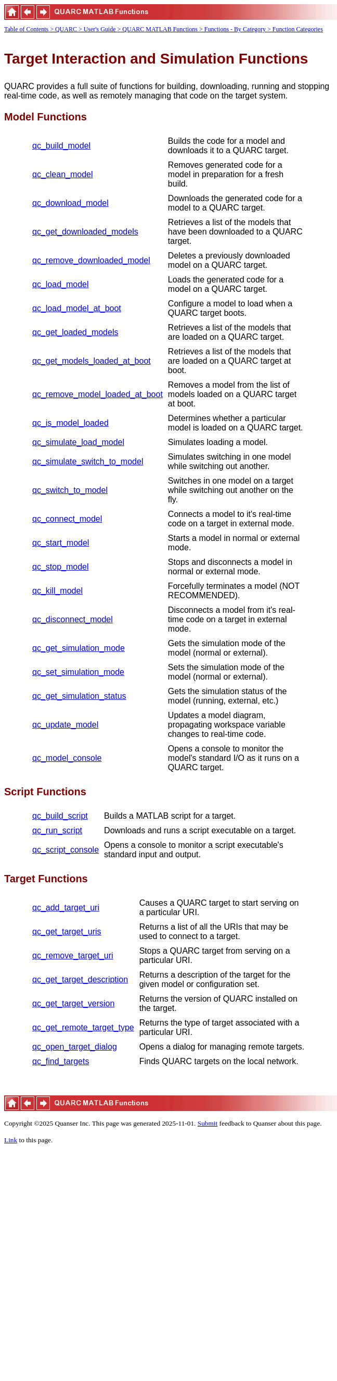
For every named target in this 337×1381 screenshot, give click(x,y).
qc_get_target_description (80, 979)
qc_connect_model (67, 518)
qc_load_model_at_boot (76, 308)
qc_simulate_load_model (78, 442)
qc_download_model (70, 203)
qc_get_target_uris (66, 931)
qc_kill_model (57, 590)
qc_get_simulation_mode (78, 648)
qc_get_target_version (73, 1003)
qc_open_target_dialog (74, 1046)
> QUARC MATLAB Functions (158, 29)
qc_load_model (60, 284)
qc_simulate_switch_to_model (87, 461)
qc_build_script (60, 815)
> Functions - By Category (233, 29)
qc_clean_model (62, 174)
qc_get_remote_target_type (83, 1027)
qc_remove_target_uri (72, 955)
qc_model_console (66, 758)
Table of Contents (26, 29)
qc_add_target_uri (65, 907)
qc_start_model (60, 542)
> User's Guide (98, 29)
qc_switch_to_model (70, 490)
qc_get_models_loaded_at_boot (91, 360)
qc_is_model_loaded (70, 422)
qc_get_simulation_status (79, 696)
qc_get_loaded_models (75, 332)
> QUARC (63, 29)
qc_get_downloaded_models (85, 231)
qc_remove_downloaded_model (91, 260)
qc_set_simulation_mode (78, 672)
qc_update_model (65, 724)
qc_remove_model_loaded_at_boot (97, 394)
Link (10, 1140)
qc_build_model (61, 145)
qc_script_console (65, 849)
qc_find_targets (60, 1061)
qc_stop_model (60, 566)
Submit (208, 1123)
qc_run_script (57, 830)
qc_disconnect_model (72, 619)
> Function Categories (295, 29)
